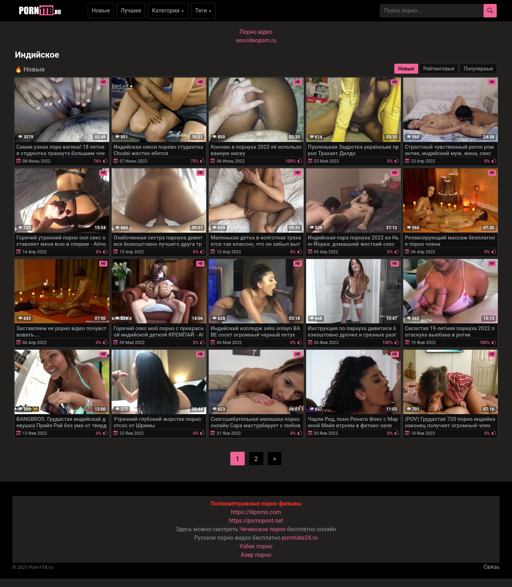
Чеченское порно (263, 529)
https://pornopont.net (256, 520)
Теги (203, 10)
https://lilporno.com (256, 512)
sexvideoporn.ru (256, 40)
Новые (101, 10)
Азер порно (256, 554)
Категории (168, 10)
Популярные (478, 69)
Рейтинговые (438, 69)
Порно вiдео (256, 31)
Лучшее (131, 10)
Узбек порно (256, 546)
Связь (492, 567)
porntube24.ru (300, 537)
